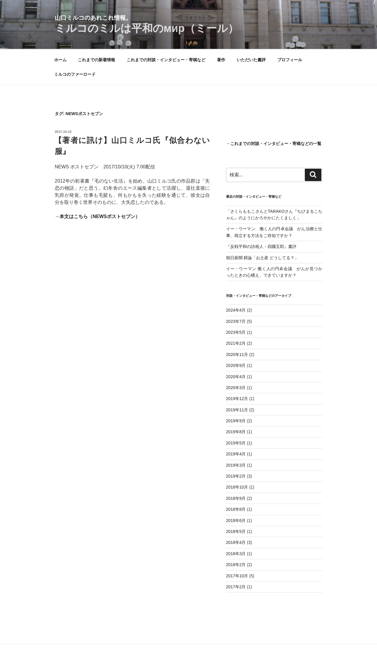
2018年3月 (236, 553)
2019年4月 (236, 454)
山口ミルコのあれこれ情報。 (93, 17)
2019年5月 (236, 443)
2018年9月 (236, 498)
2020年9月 (236, 365)
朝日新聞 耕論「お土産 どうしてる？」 (262, 257)
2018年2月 (236, 564)
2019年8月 (236, 431)
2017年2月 (236, 586)
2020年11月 (237, 354)
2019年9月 (236, 420)
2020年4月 (236, 376)
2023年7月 (236, 321)
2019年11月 (237, 409)
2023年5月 (236, 332)
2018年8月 (236, 509)
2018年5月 (236, 531)
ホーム (60, 59)
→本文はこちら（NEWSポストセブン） (97, 216)
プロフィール (289, 59)
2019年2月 (236, 476)
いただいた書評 (251, 59)
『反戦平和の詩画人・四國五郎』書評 (261, 246)
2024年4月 (236, 310)
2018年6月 (236, 520)
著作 (221, 59)
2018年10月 (237, 487)
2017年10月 (237, 575)
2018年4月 (236, 542)
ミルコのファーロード (75, 74)
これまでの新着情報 (96, 59)
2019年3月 (236, 465)
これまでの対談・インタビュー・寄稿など (166, 59)
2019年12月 (237, 398)
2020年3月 (236, 387)
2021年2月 (236, 343)
